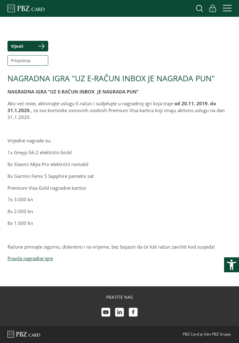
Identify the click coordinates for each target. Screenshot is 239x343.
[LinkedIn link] (119, 313)
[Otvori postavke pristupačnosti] (231, 264)
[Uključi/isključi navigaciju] (225, 8)
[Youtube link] (105, 313)
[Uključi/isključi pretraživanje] (199, 8)
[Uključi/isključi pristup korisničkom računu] (212, 8)
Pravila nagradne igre (30, 258)
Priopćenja (20, 60)
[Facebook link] (133, 313)
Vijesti (17, 46)
